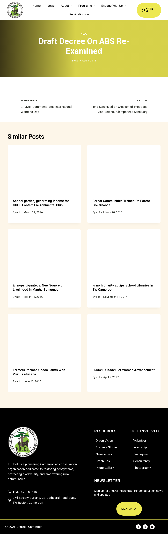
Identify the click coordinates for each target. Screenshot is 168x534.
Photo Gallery (105, 468)
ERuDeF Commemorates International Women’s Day (51, 106)
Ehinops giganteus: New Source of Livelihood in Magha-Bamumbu (38, 287)
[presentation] (44, 169)
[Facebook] (138, 526)
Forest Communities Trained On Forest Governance (121, 203)
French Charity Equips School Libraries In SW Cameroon (123, 287)
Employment (141, 454)
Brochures (103, 461)
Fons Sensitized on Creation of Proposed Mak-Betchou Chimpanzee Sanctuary (117, 106)
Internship (140, 447)
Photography (142, 468)
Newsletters (104, 454)
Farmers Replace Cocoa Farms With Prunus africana (39, 372)
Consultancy (141, 461)
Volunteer (139, 440)
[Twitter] (145, 526)
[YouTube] (152, 526)
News (51, 5)
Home (36, 5)
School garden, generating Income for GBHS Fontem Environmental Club (41, 203)
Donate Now (147, 10)
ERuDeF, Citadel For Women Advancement (124, 370)
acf (77, 60)
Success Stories (107, 447)
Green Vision (104, 440)
